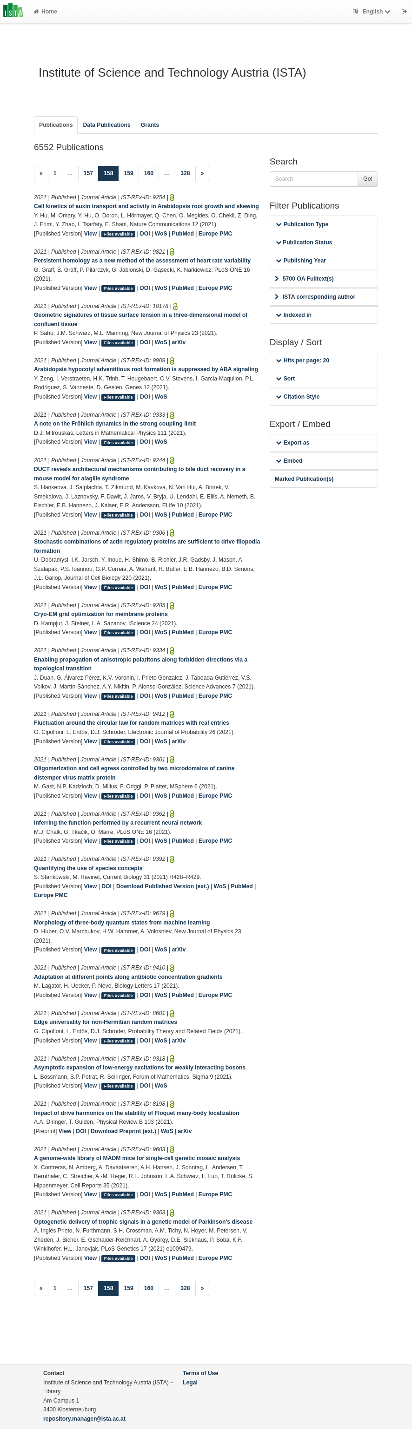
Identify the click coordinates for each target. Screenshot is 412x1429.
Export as (293, 442)
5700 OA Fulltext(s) (304, 278)
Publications (56, 125)
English (372, 11)
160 (148, 173)
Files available (118, 234)
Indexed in (294, 315)
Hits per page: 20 (302, 360)
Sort (285, 378)
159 (128, 173)
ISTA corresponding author (315, 297)
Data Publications (106, 125)
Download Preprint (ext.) (123, 1131)
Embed (289, 461)
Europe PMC (215, 233)
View (90, 233)
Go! (367, 179)
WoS (161, 233)
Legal (190, 1382)
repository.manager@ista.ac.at (84, 1419)
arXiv (179, 342)
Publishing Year (301, 260)
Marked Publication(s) (304, 479)
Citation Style (298, 396)
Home (45, 11)
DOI (145, 233)
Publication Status (304, 242)
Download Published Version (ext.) (162, 886)
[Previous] (41, 174)
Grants (150, 125)
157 (88, 173)
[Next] (202, 174)
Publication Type (302, 224)
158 (111, 173)
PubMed (183, 233)
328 (185, 173)
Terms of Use (200, 1373)
